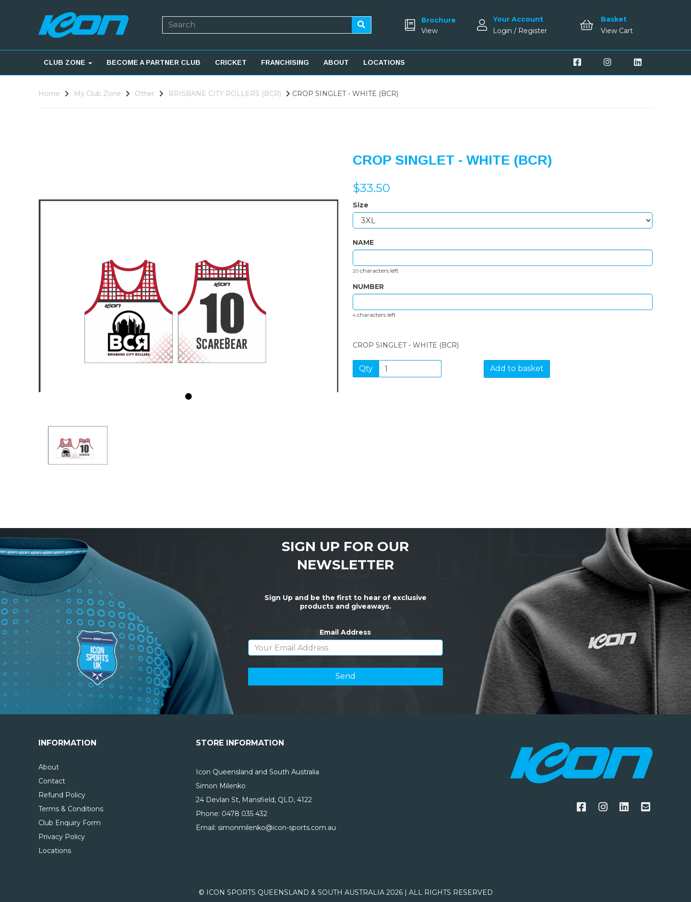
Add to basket (517, 368)
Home (49, 93)
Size (361, 205)
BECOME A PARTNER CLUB (154, 62)
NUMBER (368, 286)
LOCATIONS (384, 62)
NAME (363, 242)
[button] (65, 341)
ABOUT (336, 62)
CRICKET (231, 62)
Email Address (345, 632)
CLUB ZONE (68, 62)
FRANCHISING (285, 62)
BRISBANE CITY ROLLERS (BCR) (224, 93)
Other (145, 93)
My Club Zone (97, 93)
